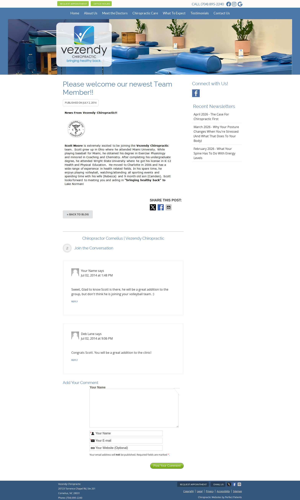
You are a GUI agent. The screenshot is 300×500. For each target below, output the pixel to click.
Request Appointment (73, 3)
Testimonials (199, 13)
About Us (90, 13)
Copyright (188, 491)
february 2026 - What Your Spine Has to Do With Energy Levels (214, 153)
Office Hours (102, 3)
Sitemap (237, 491)
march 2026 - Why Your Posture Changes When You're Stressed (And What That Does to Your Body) (216, 134)
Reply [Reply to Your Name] (74, 301)
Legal (200, 491)
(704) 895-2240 (212, 4)
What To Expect (174, 13)
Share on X (153, 207)
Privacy (210, 491)
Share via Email (168, 207)
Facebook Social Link (196, 93)
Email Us (218, 484)
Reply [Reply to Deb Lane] (74, 360)
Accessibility (223, 491)
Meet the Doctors (115, 13)
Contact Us (222, 13)
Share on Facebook (161, 207)
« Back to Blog (78, 214)
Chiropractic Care (145, 13)
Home (74, 13)
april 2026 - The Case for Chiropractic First (211, 116)
